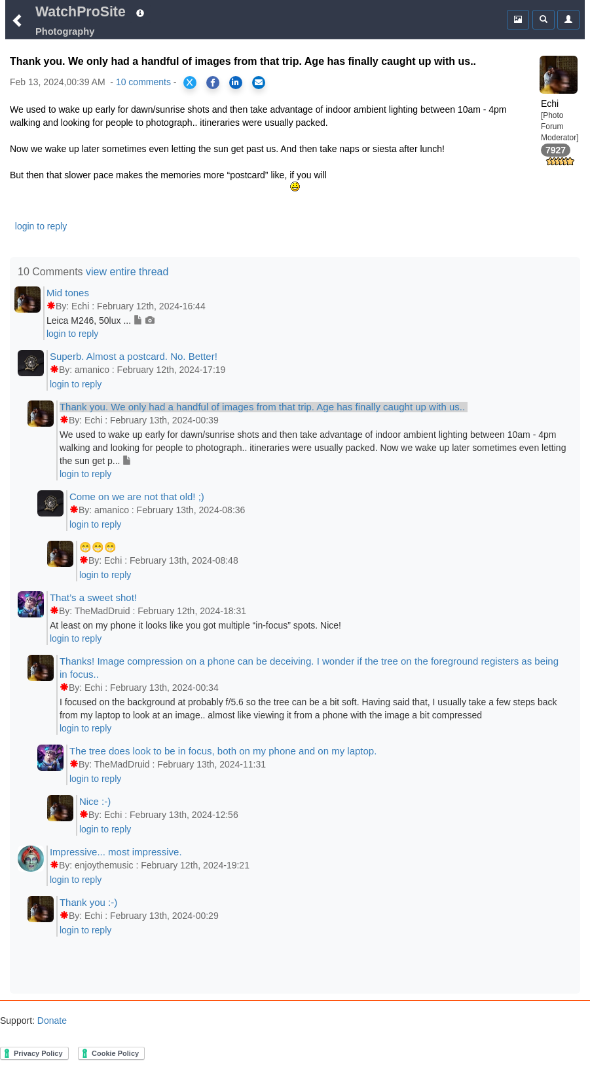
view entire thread (127, 271)
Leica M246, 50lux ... (100, 320)
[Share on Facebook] (212, 82)
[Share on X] (189, 82)
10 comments (143, 82)
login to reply (41, 226)
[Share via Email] (258, 82)
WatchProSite (80, 12)
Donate (51, 1020)
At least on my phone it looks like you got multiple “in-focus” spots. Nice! (195, 625)
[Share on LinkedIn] (235, 82)
